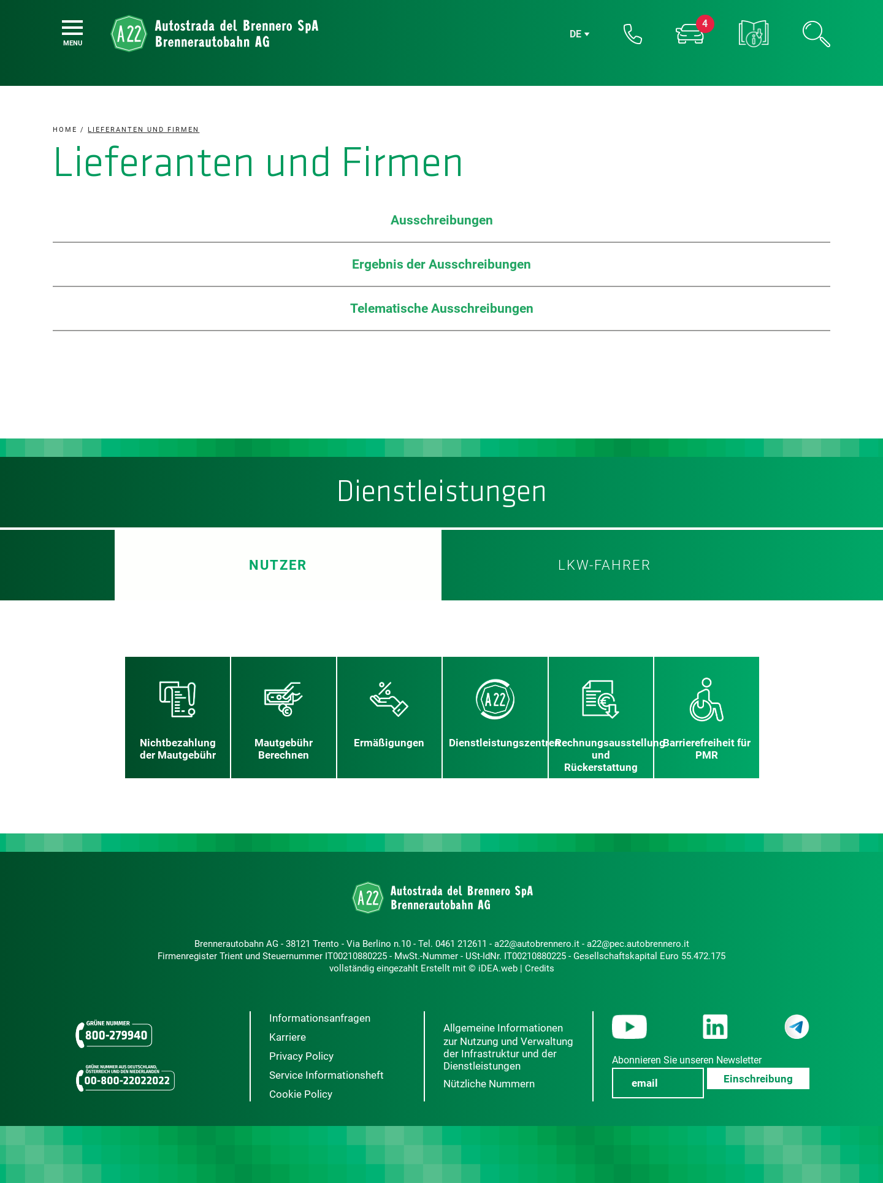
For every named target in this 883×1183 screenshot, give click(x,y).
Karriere (287, 1037)
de (575, 34)
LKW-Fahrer (604, 565)
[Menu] (72, 27)
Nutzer (278, 565)
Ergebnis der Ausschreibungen (441, 264)
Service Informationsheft (326, 1075)
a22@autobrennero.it (536, 943)
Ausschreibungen (442, 220)
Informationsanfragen (319, 1018)
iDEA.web (498, 968)
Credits (539, 968)
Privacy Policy (301, 1056)
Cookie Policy (300, 1094)
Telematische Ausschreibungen (441, 308)
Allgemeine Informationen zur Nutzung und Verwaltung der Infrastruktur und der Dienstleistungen (508, 1047)
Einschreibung (758, 1079)
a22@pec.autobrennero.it (638, 943)
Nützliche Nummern (489, 1084)
